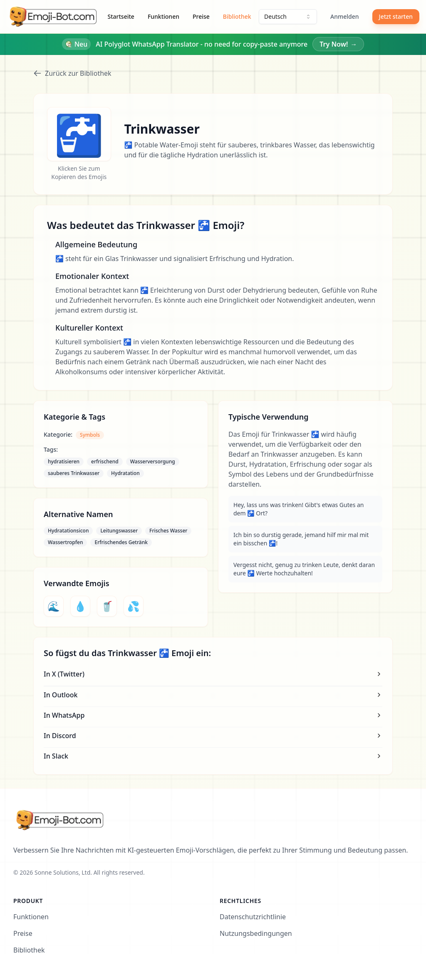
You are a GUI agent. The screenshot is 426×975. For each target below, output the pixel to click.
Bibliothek (237, 16)
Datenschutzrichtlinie (253, 916)
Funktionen (163, 16)
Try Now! (338, 44)
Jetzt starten (396, 16)
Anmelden (344, 16)
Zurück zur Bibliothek (72, 73)
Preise (201, 16)
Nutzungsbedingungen (256, 933)
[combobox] (288, 16)
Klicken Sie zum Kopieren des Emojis (78, 172)
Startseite (121, 16)
